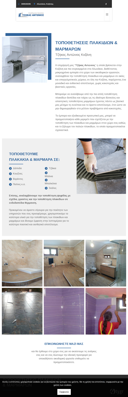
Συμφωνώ (64, 392)
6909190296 (26, 4)
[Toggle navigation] (107, 14)
